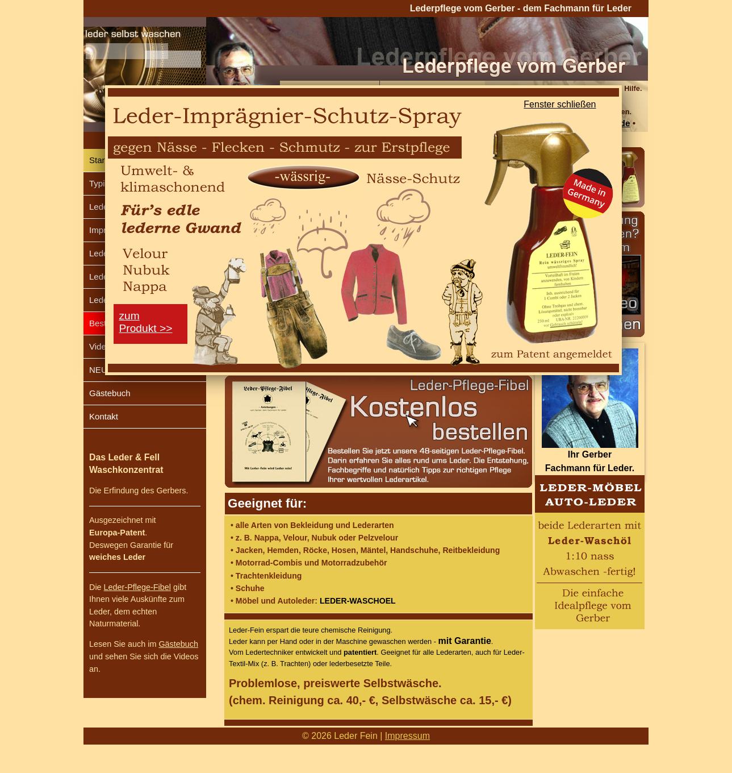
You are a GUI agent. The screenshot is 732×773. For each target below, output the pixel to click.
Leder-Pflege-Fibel (137, 587)
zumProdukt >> (146, 322)
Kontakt (103, 416)
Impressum (407, 736)
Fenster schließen (560, 104)
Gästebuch (110, 393)
